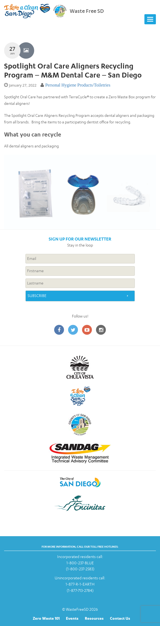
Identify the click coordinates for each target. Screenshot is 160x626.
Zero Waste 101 (46, 618)
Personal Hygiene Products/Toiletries (77, 85)
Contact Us (120, 618)
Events (72, 618)
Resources (94, 618)
